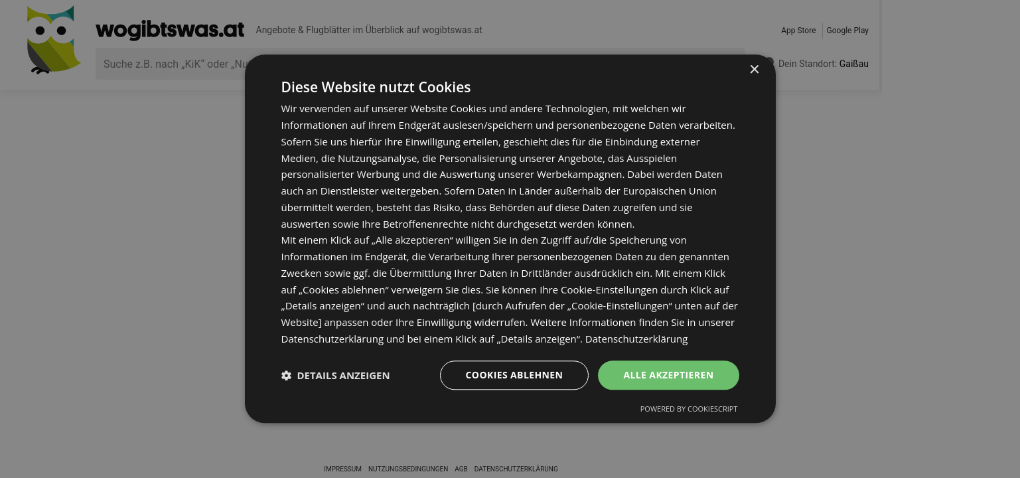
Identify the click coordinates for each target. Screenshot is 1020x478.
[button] (335, 375)
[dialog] (510, 238)
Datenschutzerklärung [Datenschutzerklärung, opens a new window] (636, 338)
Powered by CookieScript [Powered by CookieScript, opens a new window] (689, 409)
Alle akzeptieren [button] (668, 374)
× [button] (754, 70)
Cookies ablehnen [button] (514, 374)
